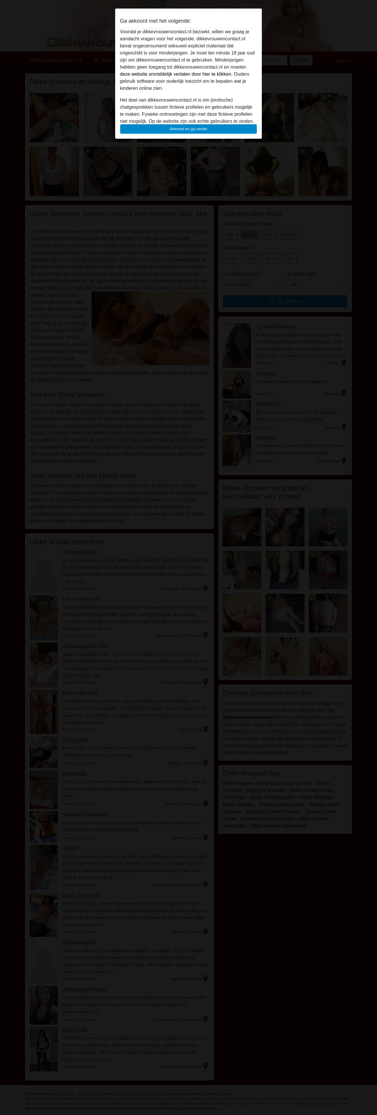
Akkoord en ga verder (188, 129)
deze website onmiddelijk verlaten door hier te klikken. (176, 74)
